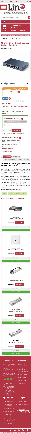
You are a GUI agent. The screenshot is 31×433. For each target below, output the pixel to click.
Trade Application (8, 408)
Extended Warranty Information (9, 419)
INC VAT (14, 22)
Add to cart (19, 222)
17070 (16, 137)
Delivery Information (22, 371)
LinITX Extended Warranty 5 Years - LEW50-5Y (16, 124)
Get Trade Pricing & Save (19, 106)
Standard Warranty (13, 121)
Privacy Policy (22, 401)
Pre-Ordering (22, 380)
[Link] (6, 430)
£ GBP (6, 22)
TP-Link (4, 150)
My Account (9, 401)
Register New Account (9, 404)
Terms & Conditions (22, 404)
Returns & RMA (22, 374)
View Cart (14, 30)
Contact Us (22, 383)
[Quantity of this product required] (7, 130)
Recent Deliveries (9, 423)
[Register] (30, 1)
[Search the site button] (29, 17)
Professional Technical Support (22, 365)
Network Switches (7, 148)
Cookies (22, 407)
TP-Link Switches (7, 151)
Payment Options (22, 377)
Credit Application (8, 411)
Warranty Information (9, 415)
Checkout (23, 30)
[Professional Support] (10, 1)
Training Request (22, 369)
